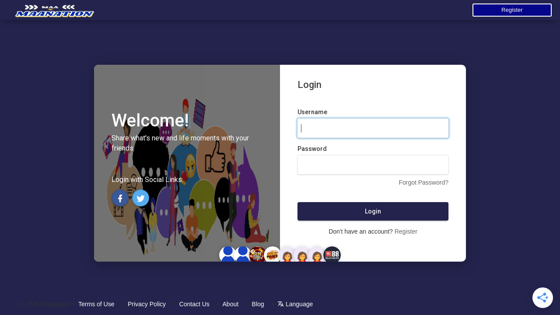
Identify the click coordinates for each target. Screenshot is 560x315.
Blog (258, 304)
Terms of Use (96, 304)
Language (295, 304)
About (231, 304)
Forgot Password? (423, 182)
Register (511, 10)
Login (373, 211)
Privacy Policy (147, 304)
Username (312, 112)
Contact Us (194, 304)
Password (312, 148)
